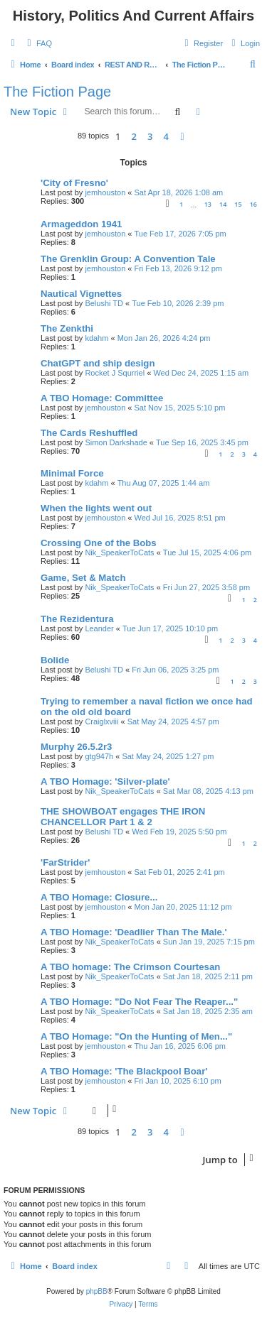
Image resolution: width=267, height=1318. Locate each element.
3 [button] (149, 136)
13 (207, 204)
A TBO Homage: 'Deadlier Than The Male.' (134, 932)
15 (237, 204)
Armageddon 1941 (81, 224)
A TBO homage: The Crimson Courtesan (130, 967)
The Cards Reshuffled (89, 432)
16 (253, 204)
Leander (99, 628)
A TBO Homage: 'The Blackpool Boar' (124, 1071)
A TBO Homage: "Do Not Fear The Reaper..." (139, 1001)
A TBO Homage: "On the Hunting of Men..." (136, 1036)
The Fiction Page (57, 91)
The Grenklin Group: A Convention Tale (128, 259)
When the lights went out (96, 508)
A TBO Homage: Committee (102, 398)
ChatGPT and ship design (98, 363)
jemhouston (105, 192)
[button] (182, 136)
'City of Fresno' (74, 183)
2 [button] (134, 136)
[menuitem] (37, 43)
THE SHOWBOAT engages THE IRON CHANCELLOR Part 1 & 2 (123, 816)
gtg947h (99, 756)
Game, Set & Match (83, 577)
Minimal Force (72, 473)
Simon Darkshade (116, 442)
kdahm (96, 338)
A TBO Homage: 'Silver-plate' (105, 781)
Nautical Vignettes (81, 293)
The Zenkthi (67, 328)
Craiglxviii (101, 721)
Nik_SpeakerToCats (119, 552)
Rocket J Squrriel (115, 373)
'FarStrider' (65, 862)
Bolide (55, 660)
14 (222, 204)
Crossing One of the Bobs (99, 543)
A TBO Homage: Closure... (99, 897)
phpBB (97, 1291)
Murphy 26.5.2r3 (76, 746)
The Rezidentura (77, 619)
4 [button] (166, 136)
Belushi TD (104, 303)
